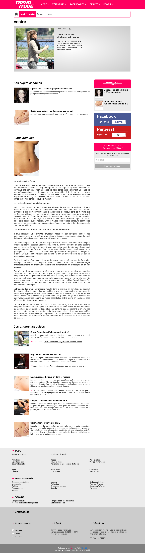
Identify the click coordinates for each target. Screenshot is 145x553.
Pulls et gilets (95, 460)
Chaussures (55, 472)
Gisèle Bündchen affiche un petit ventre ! (49, 332)
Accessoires (55, 470)
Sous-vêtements (18, 464)
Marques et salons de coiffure (62, 501)
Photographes (17, 488)
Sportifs (54, 488)
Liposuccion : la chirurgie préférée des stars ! (51, 88)
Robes (53, 460)
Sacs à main (94, 472)
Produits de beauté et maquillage (25, 503)
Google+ (18, 536)
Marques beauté (18, 501)
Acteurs (54, 482)
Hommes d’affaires (97, 486)
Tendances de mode (59, 454)
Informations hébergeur (99, 538)
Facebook (19, 530)
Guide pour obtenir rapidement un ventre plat (51, 111)
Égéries (15, 486)
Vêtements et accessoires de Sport (65, 464)
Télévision (55, 484)
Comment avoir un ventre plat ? (45, 423)
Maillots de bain (18, 462)
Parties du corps (44, 14)
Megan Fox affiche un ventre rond (46, 354)
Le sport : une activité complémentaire (48, 400)
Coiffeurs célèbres (97, 482)
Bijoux (14, 470)
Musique (15, 490)
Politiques (93, 488)
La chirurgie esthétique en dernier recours (50, 377)
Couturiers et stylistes (20, 482)
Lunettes (15, 472)
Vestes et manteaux (97, 462)
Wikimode (27, 14)
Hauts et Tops (56, 462)
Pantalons (16, 460)
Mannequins (16, 484)
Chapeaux (94, 470)
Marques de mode (19, 454)
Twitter (17, 533)
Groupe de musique (58, 486)
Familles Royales (96, 484)
